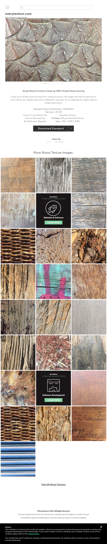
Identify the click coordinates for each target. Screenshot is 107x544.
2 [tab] (49, 83)
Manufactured (59, 142)
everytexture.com (18, 15)
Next (103, 45)
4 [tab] (57, 83)
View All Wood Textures (53, 484)
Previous (3, 45)
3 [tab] (53, 83)
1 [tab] (45, 83)
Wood (48, 142)
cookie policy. (33, 534)
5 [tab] (61, 83)
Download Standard (51, 128)
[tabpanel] (53, 45)
